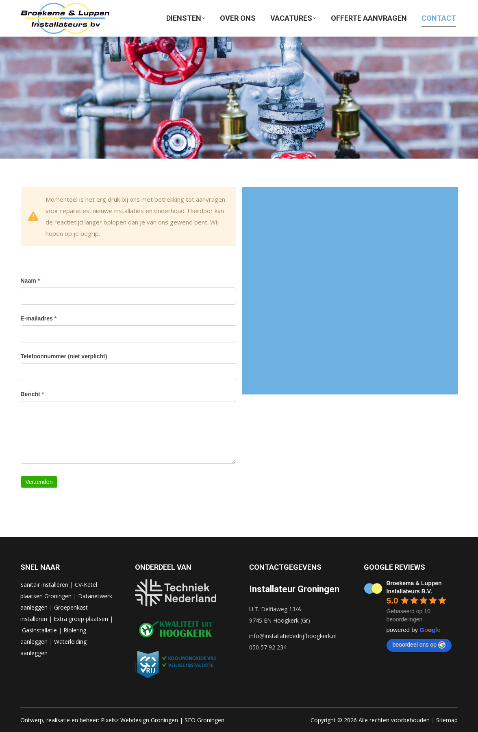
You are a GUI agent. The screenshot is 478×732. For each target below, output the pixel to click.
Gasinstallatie (39, 630)
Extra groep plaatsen (81, 619)
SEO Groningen (204, 720)
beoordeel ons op (419, 645)
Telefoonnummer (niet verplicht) (64, 356)
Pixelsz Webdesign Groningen (139, 720)
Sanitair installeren (44, 584)
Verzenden (39, 482)
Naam (30, 280)
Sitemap (447, 720)
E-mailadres (39, 318)
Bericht (32, 394)
